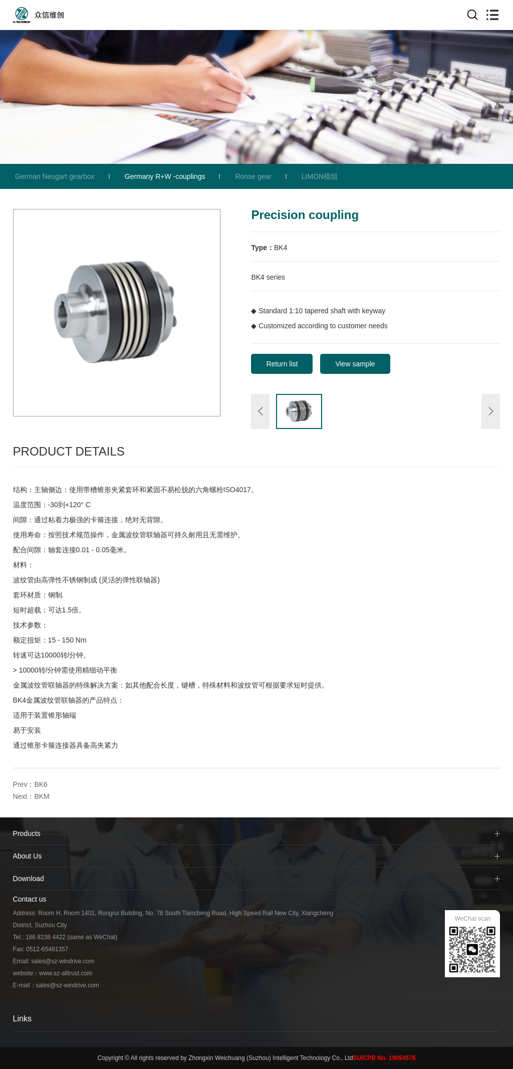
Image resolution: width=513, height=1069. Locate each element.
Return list (282, 364)
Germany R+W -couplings (165, 176)
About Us (27, 856)
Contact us (30, 899)
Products (27, 833)
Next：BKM (31, 796)
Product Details (69, 451)
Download (28, 879)
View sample (355, 364)
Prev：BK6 (30, 784)
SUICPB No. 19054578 (384, 1057)
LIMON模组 (320, 176)
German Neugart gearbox (55, 176)
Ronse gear (253, 176)
